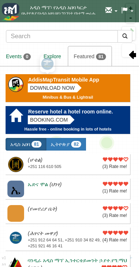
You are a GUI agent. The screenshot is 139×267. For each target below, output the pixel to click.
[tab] (69, 36)
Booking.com (49, 120)
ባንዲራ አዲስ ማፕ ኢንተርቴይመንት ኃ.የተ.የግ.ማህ (77, 260)
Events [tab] (18, 56)
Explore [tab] (52, 56)
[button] (111, 10)
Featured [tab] (90, 56)
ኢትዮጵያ (66, 144)
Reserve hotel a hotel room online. (70, 112)
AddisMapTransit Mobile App (63, 80)
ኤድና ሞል (38, 184)
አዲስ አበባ (26, 144)
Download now (52, 88)
